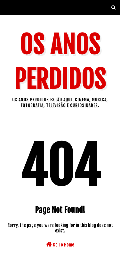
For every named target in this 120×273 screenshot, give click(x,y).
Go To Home (60, 244)
